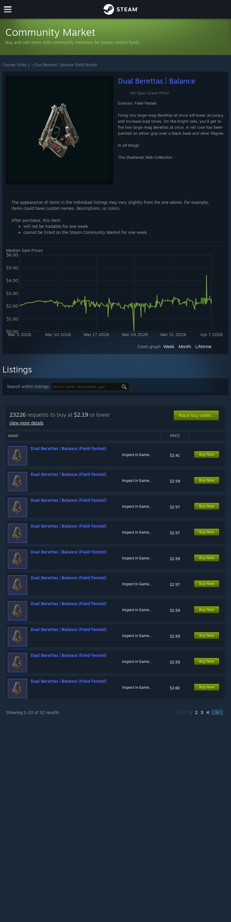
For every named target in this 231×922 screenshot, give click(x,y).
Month (185, 346)
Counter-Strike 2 (16, 65)
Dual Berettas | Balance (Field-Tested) (66, 65)
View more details (26, 422)
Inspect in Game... (137, 454)
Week (168, 346)
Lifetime (203, 346)
